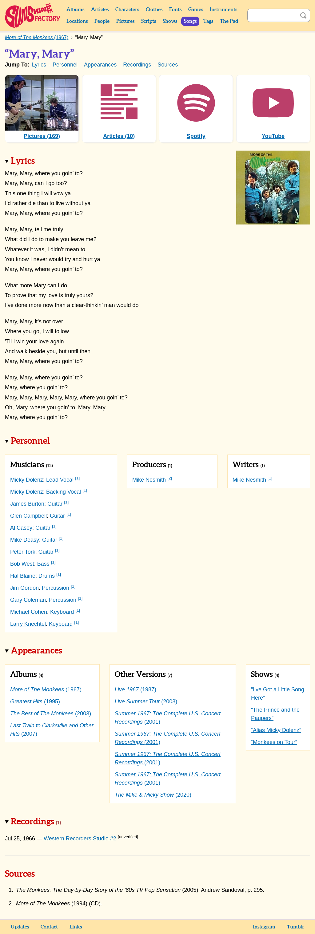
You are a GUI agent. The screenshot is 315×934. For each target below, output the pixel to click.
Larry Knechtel (28, 624)
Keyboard (62, 612)
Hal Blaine (22, 576)
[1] (77, 478)
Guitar (54, 504)
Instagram (264, 926)
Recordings (137, 65)
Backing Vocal (63, 492)
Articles (100, 9)
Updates (20, 926)
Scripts (148, 21)
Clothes (154, 9)
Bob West (22, 564)
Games (195, 9)
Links (76, 926)
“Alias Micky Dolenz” (276, 730)
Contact (49, 926)
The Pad (229, 21)
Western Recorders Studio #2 (80, 838)
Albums (75, 9)
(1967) (46, 689)
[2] (169, 478)
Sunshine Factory (33, 15)
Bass (43, 564)
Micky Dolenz (26, 480)
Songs (190, 21)
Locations (77, 21)
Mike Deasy (24, 540)
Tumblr (295, 926)
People (102, 21)
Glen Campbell (28, 516)
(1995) (35, 701)
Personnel (65, 65)
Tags (208, 21)
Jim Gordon (24, 588)
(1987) (135, 689)
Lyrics (39, 65)
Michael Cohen (28, 612)
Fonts (175, 9)
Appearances (100, 65)
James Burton (27, 504)
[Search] (272, 15)
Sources (168, 65)
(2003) (50, 713)
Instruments (223, 9)
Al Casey (21, 528)
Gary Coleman (28, 600)
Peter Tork (22, 552)
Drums (46, 576)
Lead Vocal (60, 480)
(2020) (153, 795)
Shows (170, 21)
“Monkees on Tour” (274, 742)
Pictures (125, 21)
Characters (127, 9)
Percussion (55, 588)
